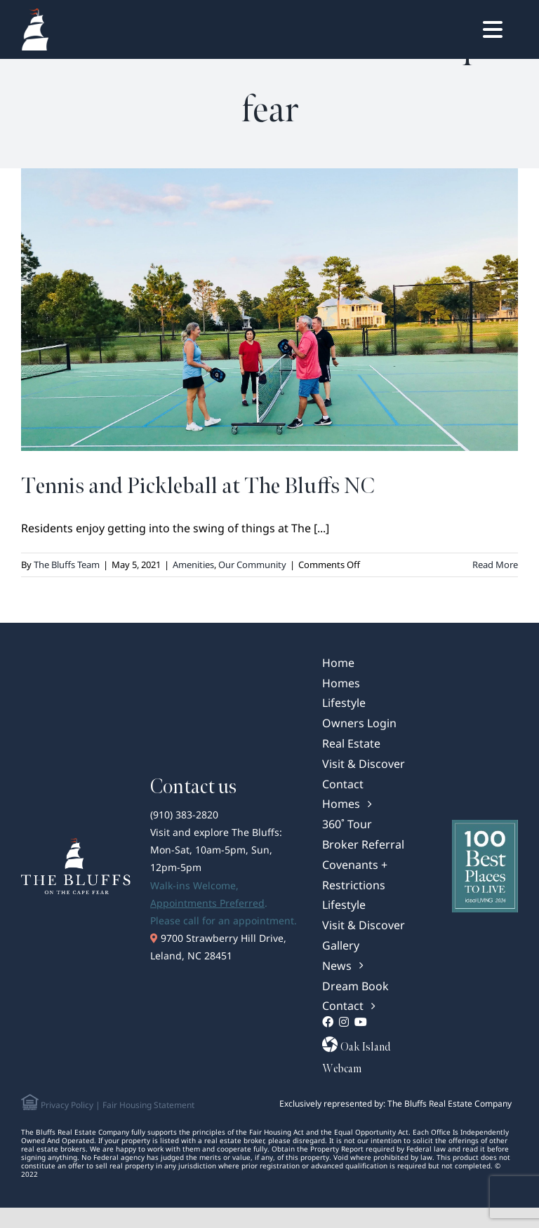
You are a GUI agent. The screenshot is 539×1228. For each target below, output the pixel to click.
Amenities (193, 564)
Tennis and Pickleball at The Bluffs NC (198, 486)
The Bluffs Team (67, 564)
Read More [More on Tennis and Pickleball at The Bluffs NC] (495, 564)
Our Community (252, 564)
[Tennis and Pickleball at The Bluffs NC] (269, 309)
